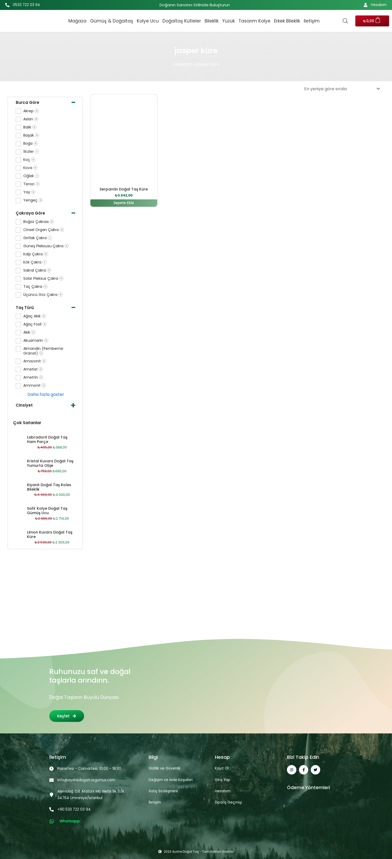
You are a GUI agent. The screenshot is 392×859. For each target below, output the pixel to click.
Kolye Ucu (148, 21)
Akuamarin (35, 340)
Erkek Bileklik (287, 21)
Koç (29, 159)
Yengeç (33, 200)
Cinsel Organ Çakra (43, 229)
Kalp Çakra (35, 254)
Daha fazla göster (46, 394)
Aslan (30, 119)
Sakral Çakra (37, 270)
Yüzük (228, 21)
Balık (29, 127)
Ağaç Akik (34, 316)
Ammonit (34, 385)
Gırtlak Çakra (37, 237)
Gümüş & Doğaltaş (111, 21)
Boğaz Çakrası (38, 221)
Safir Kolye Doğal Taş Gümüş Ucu (47, 510)
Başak (31, 135)
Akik (29, 332)
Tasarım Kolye (254, 21)
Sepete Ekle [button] (124, 203)
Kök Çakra (35, 262)
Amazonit (34, 361)
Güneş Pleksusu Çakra (46, 246)
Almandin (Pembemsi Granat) (43, 351)
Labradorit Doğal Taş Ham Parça (47, 439)
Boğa (30, 143)
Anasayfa (182, 64)
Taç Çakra (35, 286)
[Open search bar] (345, 21)
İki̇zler (31, 151)
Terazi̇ (31, 184)
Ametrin (33, 377)
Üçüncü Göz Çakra (43, 294)
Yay (29, 192)
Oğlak (31, 175)
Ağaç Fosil (35, 324)
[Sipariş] (342, 89)
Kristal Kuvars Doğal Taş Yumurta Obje (50, 463)
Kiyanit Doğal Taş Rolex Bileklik (49, 487)
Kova (30, 167)
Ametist (33, 369)
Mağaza (77, 21)
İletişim (312, 21)
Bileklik (212, 21)
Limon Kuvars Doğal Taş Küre (49, 534)
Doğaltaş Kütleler (181, 21)
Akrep (31, 111)
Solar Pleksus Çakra (43, 278)
